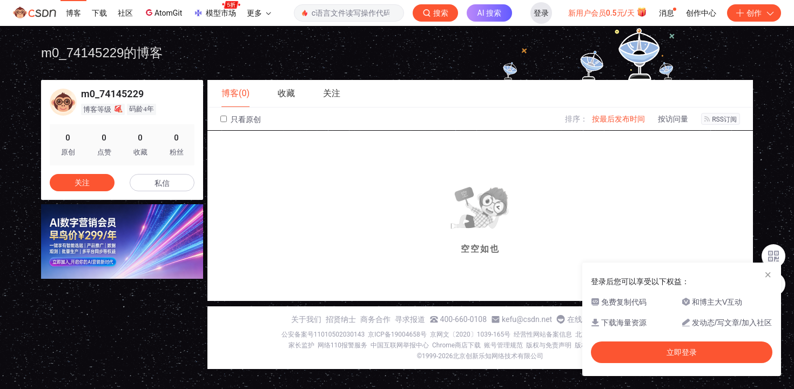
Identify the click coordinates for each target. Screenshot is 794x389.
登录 (541, 13)
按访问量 (673, 119)
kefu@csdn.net (527, 319)
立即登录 (682, 352)
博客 (73, 13)
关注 (82, 182)
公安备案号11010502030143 (323, 334)
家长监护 (301, 345)
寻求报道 (410, 319)
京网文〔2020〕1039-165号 (470, 334)
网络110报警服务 (342, 345)
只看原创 (240, 119)
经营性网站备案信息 (543, 334)
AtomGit (163, 12)
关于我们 (306, 319)
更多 (259, 13)
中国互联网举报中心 (400, 345)
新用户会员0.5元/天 (608, 11)
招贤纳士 (341, 319)
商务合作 (375, 319)
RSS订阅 (720, 119)
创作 (754, 13)
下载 (99, 13)
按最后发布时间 (618, 119)
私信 (162, 183)
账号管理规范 (503, 345)
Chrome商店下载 (456, 345)
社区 (125, 13)
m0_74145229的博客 (102, 52)
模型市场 (216, 9)
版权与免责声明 (548, 345)
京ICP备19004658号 (397, 334)
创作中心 (701, 13)
